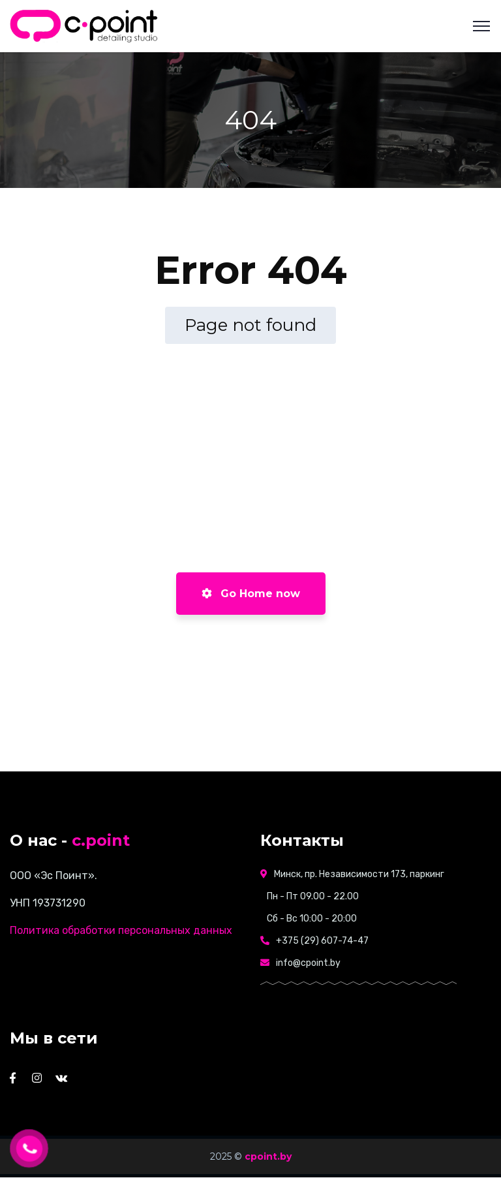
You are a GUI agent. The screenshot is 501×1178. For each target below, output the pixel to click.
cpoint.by (268, 1156)
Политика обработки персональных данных (121, 930)
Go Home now (251, 593)
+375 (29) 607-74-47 (322, 940)
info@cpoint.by (308, 963)
